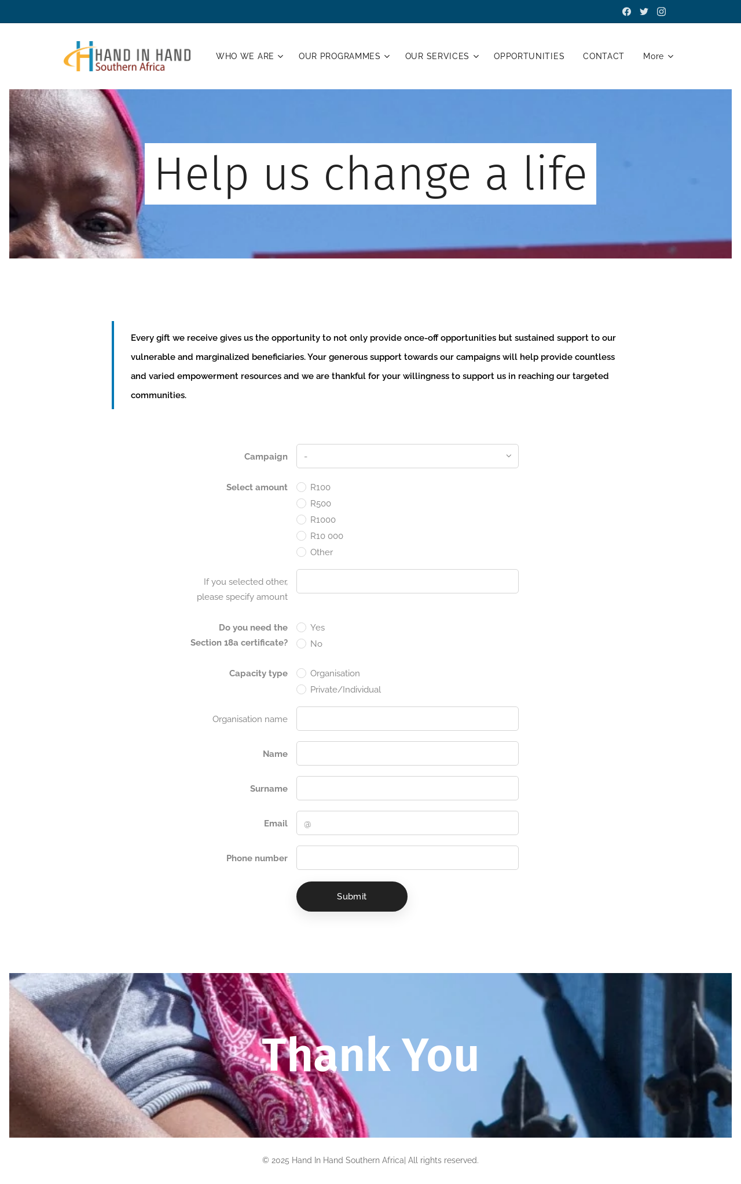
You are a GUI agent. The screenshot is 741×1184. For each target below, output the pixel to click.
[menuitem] (311, 56)
